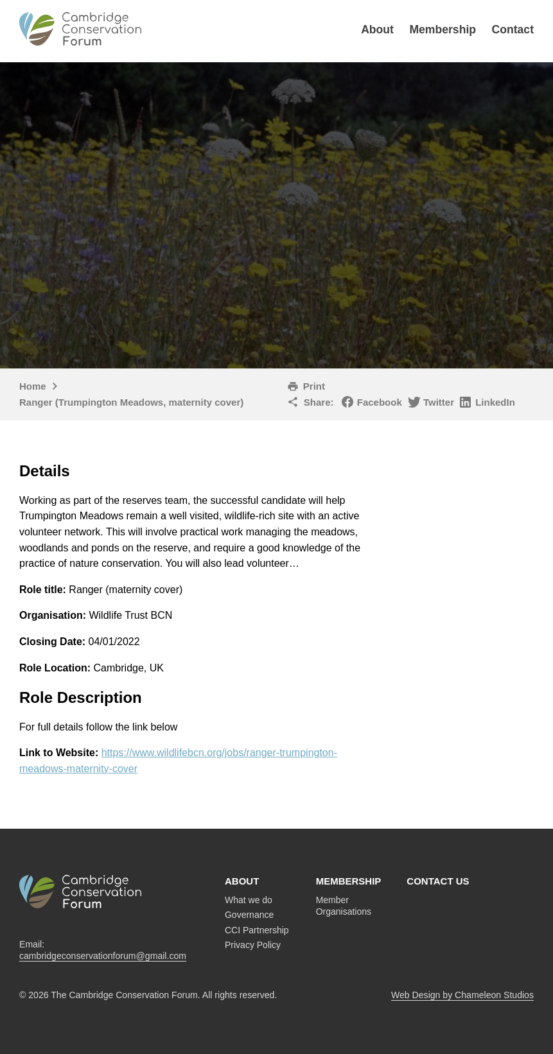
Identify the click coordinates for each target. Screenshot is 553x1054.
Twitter (438, 402)
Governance (249, 915)
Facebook (379, 402)
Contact (513, 29)
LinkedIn (495, 402)
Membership (442, 29)
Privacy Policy (253, 945)
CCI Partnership (257, 930)
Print (314, 386)
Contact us (438, 881)
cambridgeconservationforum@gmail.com (102, 956)
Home (32, 386)
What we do (248, 900)
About (377, 29)
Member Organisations (343, 906)
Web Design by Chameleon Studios (462, 995)
